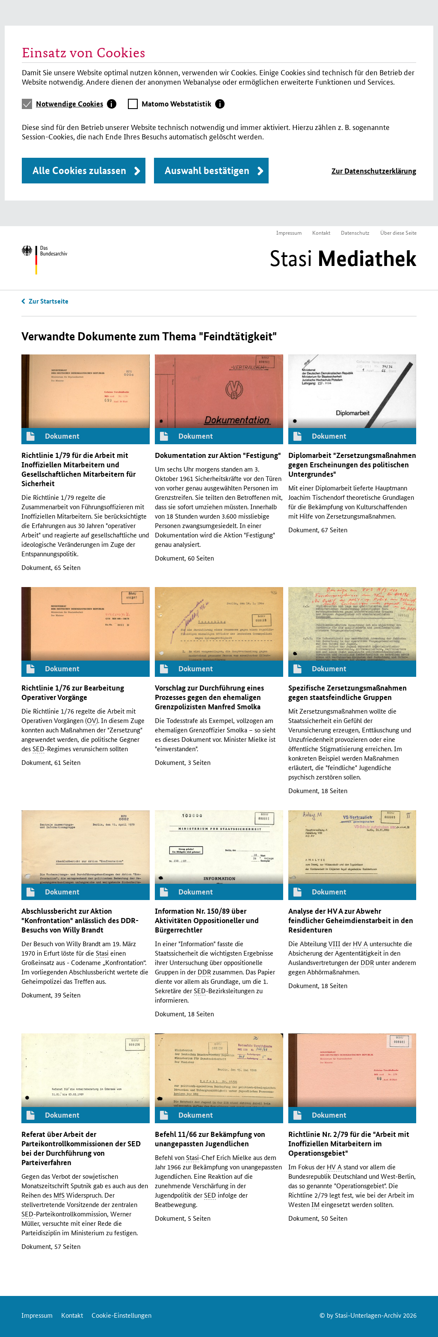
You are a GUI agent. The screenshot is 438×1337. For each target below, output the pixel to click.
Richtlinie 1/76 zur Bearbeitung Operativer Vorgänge (72, 692)
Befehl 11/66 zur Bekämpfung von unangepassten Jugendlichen (210, 1138)
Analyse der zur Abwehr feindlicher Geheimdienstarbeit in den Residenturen (350, 920)
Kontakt (321, 232)
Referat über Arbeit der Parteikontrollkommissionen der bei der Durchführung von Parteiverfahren (81, 1148)
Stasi (343, 258)
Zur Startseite (48, 301)
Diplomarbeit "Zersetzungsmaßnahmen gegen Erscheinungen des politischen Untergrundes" (352, 464)
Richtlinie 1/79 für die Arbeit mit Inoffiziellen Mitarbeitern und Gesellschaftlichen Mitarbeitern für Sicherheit (78, 469)
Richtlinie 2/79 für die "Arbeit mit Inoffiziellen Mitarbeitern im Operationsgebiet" (348, 1143)
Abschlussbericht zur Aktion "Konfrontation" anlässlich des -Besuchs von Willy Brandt (80, 920)
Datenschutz (355, 232)
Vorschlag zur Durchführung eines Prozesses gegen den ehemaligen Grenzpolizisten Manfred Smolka (209, 697)
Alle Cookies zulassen (79, 170)
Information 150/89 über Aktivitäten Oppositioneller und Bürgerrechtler (207, 920)
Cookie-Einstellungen (121, 1314)
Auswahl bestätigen (207, 170)
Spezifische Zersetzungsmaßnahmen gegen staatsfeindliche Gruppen (347, 692)
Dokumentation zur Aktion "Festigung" (218, 455)
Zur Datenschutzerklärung (373, 171)
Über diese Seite (398, 232)
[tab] (76, 104)
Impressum (289, 232)
